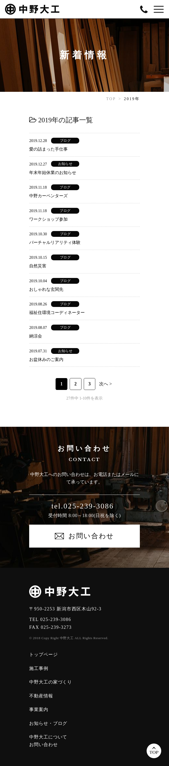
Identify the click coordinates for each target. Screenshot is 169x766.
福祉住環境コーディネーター (57, 312)
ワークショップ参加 (48, 219)
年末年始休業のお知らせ (52, 172)
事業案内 (38, 709)
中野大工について (48, 737)
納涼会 (35, 336)
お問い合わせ (43, 744)
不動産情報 (41, 695)
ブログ (65, 141)
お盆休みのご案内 (46, 359)
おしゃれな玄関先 (46, 289)
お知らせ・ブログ (48, 723)
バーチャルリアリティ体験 (54, 242)
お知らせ (65, 164)
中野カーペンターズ (48, 195)
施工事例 (38, 668)
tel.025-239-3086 (83, 506)
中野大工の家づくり (50, 682)
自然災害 (37, 266)
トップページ (43, 654)
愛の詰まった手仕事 (48, 149)
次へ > (105, 383)
